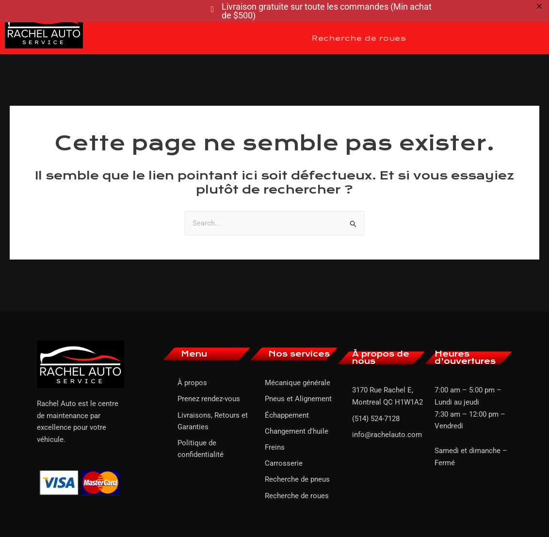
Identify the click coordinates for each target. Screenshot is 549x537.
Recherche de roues (359, 38)
